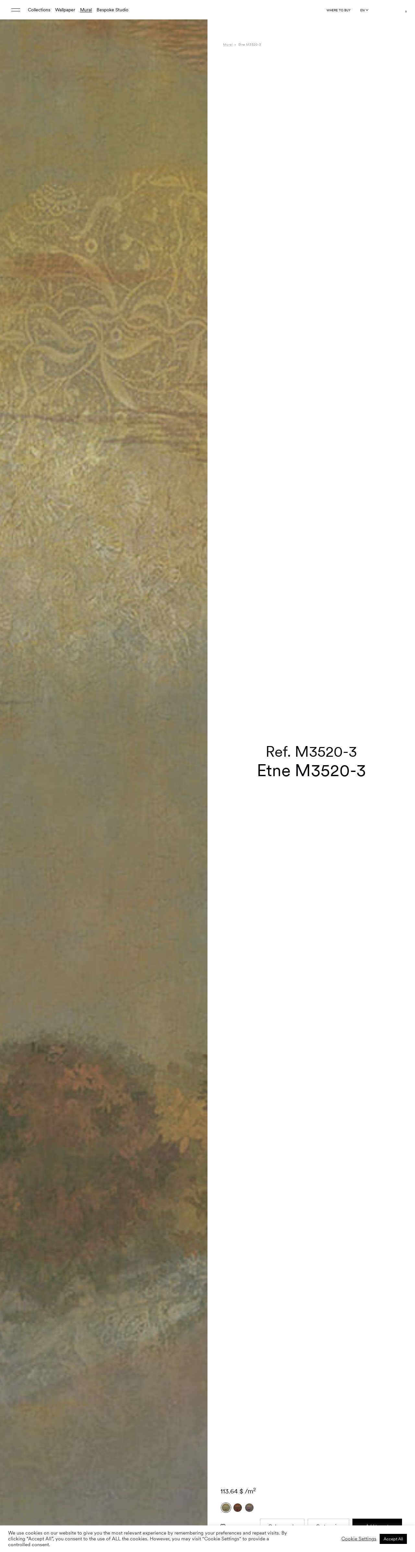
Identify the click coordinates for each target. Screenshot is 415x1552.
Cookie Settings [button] (358, 1539)
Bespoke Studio (112, 9)
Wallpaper (65, 9)
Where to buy (338, 10)
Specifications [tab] (237, 1363)
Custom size (328, 1238)
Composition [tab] (236, 1370)
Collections (39, 9)
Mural (86, 9)
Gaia (303, 1363)
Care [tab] (228, 1376)
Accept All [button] (393, 1538)
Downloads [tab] (234, 1383)
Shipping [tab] (232, 1390)
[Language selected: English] (364, 10)
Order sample (282, 1238)
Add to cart (377, 1238)
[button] (194, 771)
